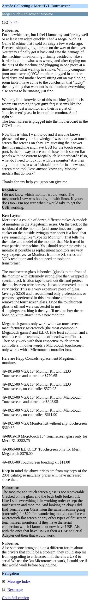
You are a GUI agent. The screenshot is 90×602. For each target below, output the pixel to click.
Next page (15, 590)
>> (15, 22)
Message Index (18, 581)
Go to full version (15, 598)
